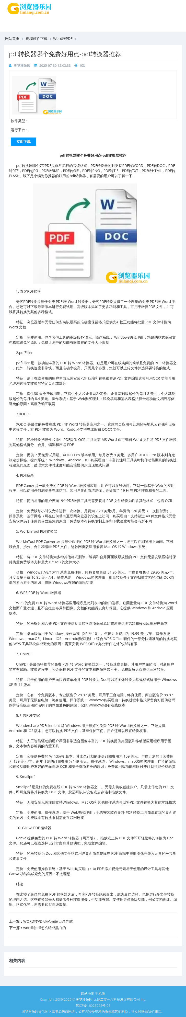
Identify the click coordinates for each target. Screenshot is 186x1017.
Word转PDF (62, 38)
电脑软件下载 (37, 38)
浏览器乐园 (22, 65)
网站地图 (87, 993)
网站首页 (12, 38)
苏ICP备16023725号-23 (93, 1005)
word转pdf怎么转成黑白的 (44, 927)
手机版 (100, 993)
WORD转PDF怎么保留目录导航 (48, 921)
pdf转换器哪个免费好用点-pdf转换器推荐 (65, 54)
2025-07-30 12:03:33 (55, 65)
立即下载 (23, 141)
